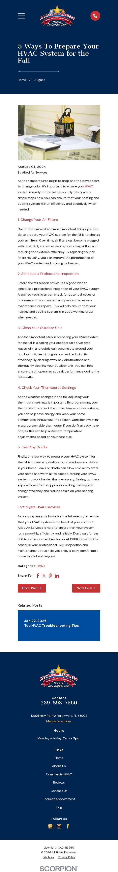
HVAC (89, 186)
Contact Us (59, 791)
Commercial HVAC (59, 774)
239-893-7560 (59, 703)
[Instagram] (59, 826)
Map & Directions (59, 721)
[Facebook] (68, 826)
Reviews (59, 782)
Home (59, 758)
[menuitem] (48, 857)
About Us (59, 766)
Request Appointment (59, 799)
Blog (59, 807)
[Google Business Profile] (50, 826)
